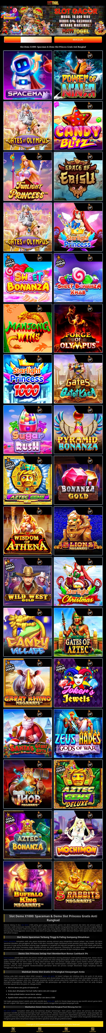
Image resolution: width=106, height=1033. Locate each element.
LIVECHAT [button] (92, 1029)
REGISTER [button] (39, 1029)
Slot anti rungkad (10, 1011)
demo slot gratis (49, 976)
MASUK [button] (13, 1029)
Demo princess (9, 958)
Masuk (78, 39)
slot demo (24, 925)
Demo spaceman (10, 941)
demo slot (51, 1001)
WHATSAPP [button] (66, 1029)
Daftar (28, 40)
